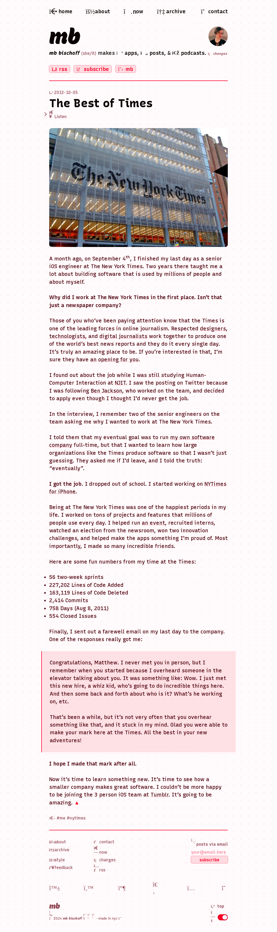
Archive (59, 849)
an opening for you (114, 359)
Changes (105, 859)
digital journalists (123, 336)
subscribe (92, 69)
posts (152, 53)
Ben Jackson (106, 391)
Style (57, 859)
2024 (72, 918)
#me (61, 818)
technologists (67, 336)
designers (213, 328)
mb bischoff (64, 53)
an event (153, 523)
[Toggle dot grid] (223, 917)
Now (100, 850)
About (57, 841)
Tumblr (159, 794)
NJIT (120, 383)
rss (59, 69)
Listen (58, 114)
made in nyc (110, 918)
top (217, 906)
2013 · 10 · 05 (66, 92)
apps (126, 53)
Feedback (61, 867)
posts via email (209, 842)
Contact (104, 841)
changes (217, 54)
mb (64, 36)
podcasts (188, 53)
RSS (100, 868)
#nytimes (76, 818)
